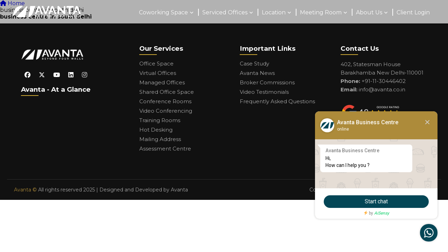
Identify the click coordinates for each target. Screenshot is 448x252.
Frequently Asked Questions (277, 101)
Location (274, 12)
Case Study (254, 63)
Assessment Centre (165, 148)
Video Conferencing (165, 110)
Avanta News (257, 73)
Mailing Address (160, 139)
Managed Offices (162, 82)
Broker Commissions (267, 82)
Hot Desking (156, 129)
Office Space (156, 63)
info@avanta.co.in (382, 89)
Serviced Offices (224, 12)
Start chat (376, 201)
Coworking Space (163, 12)
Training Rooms (159, 120)
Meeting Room (321, 12)
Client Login (413, 12)
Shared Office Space (166, 92)
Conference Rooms (165, 101)
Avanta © (25, 190)
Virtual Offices (157, 73)
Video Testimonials (264, 92)
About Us (369, 12)
